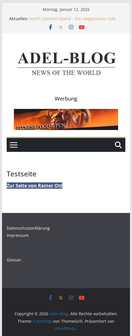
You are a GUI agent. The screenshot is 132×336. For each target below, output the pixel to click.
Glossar (14, 260)
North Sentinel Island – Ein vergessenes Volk (73, 18)
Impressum (18, 235)
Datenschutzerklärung (28, 228)
